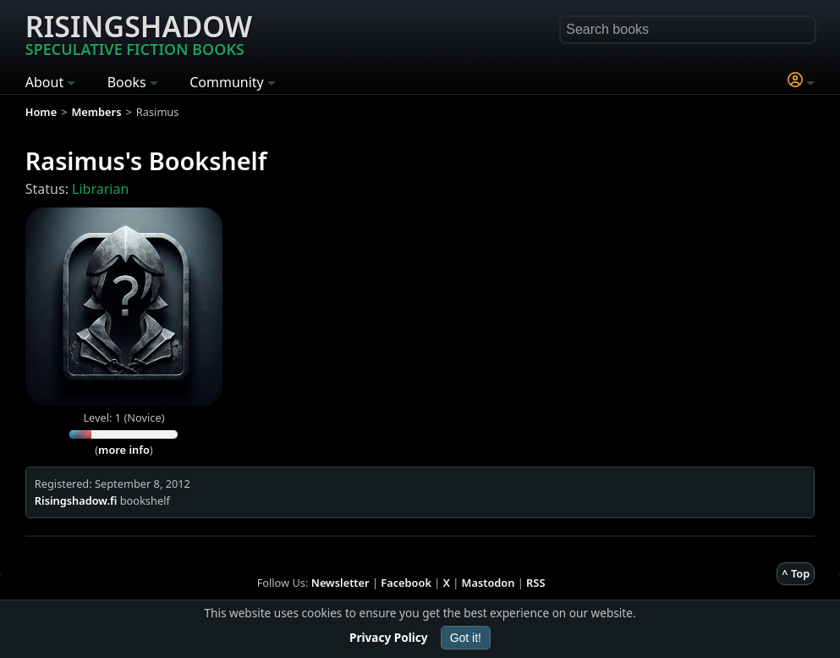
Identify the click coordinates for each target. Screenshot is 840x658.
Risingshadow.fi (76, 500)
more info (124, 449)
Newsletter (340, 582)
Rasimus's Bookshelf (146, 160)
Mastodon (488, 582)
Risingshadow (138, 33)
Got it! (465, 637)
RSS (535, 582)
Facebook (406, 582)
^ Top (796, 573)
